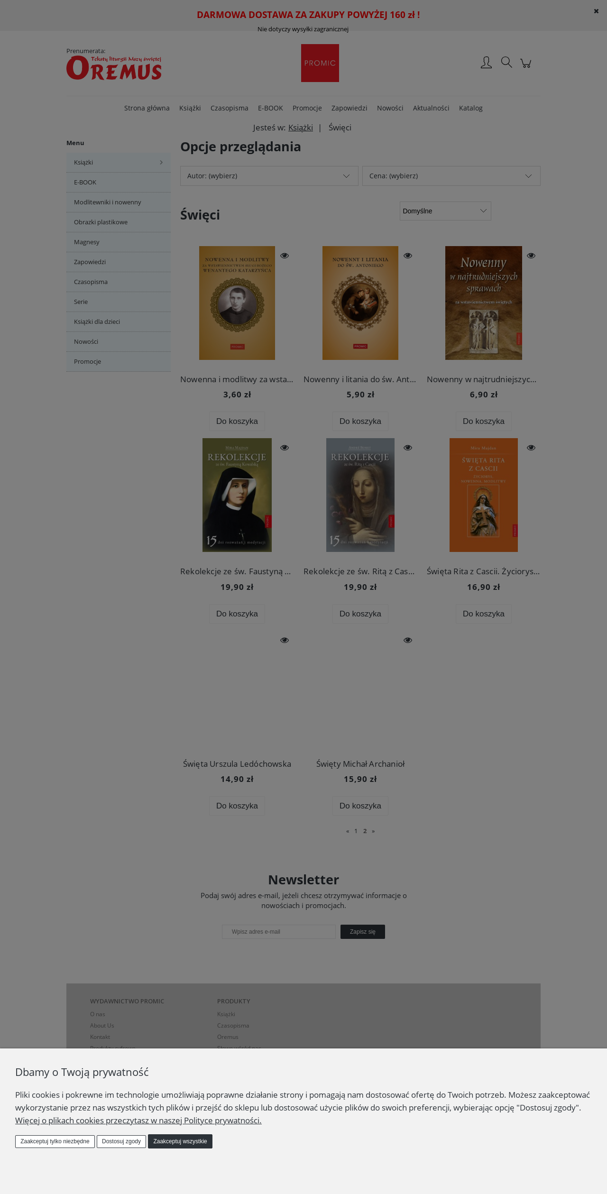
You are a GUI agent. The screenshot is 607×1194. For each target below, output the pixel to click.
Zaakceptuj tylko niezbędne (54, 1141)
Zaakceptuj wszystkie (180, 1141)
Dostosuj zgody (121, 1141)
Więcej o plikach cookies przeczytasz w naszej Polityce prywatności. (138, 1120)
